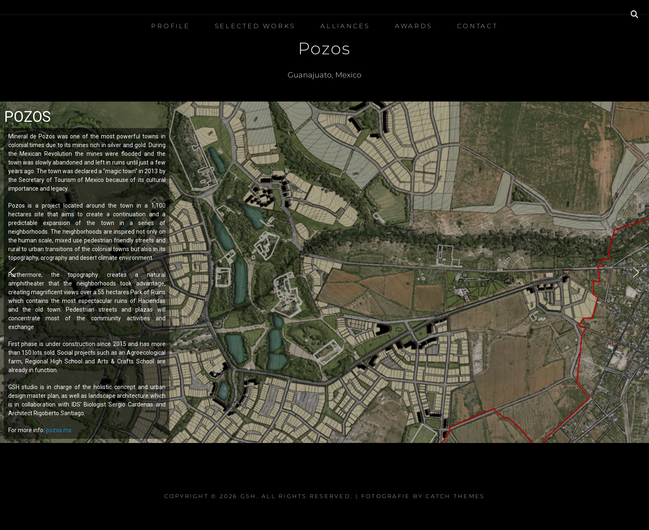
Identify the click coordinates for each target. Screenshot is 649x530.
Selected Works (255, 26)
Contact (477, 26)
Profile (170, 26)
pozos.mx (59, 430)
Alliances (345, 26)
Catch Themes (455, 496)
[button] (12, 272)
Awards (414, 26)
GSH (248, 496)
